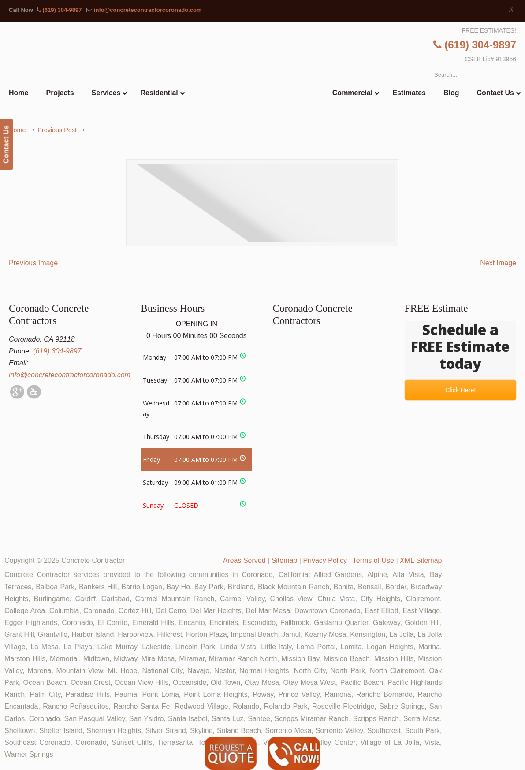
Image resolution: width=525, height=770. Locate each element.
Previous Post (57, 130)
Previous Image (33, 263)
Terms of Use (373, 560)
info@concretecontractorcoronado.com (148, 10)
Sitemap (285, 560)
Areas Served (244, 560)
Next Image (498, 263)
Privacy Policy (325, 560)
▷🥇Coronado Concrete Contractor (281, 74)
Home (17, 130)
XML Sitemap (421, 560)
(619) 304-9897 (62, 10)
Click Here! (460, 390)
